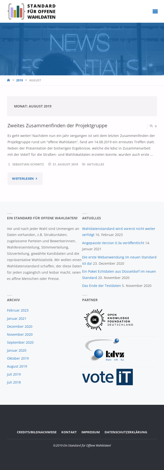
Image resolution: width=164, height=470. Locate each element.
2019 (19, 80)
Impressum (90, 432)
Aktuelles (95, 164)
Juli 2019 (14, 374)
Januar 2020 (16, 350)
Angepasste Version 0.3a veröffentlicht (113, 243)
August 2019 (17, 366)
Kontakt (69, 432)
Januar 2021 (16, 318)
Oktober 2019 (18, 358)
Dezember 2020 (19, 326)
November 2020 (20, 334)
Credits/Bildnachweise (37, 432)
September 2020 (20, 342)
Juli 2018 (14, 382)
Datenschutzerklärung (126, 432)
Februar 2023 (18, 310)
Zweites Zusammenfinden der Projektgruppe (57, 125)
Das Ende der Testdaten (101, 285)
